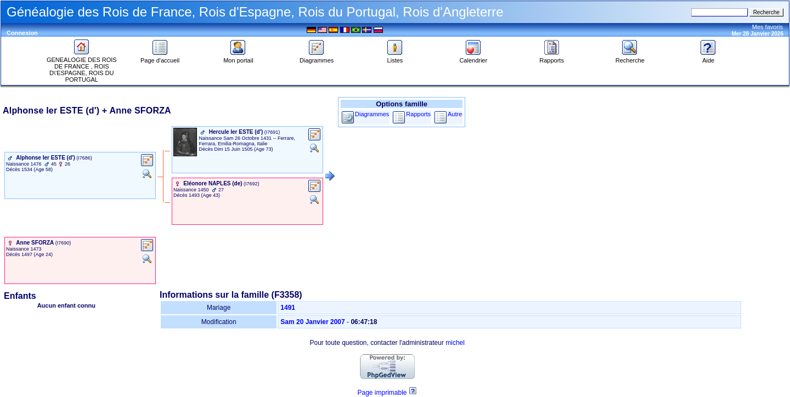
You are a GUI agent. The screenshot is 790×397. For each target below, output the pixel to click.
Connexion (22, 33)
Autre (455, 114)
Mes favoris (767, 27)
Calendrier (473, 58)
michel (455, 343)
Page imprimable (382, 392)
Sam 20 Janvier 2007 (312, 322)
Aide (708, 58)
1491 (287, 307)
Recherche (630, 58)
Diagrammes (317, 58)
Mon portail (238, 58)
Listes (395, 58)
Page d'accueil (159, 58)
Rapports (551, 58)
